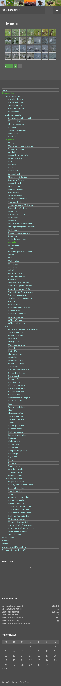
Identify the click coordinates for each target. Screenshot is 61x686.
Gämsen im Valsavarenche (19, 233)
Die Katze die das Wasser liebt (20, 223)
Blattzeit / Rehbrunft (17, 214)
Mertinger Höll (14, 121)
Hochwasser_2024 (16, 102)
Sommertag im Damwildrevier (20, 292)
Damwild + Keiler (15, 183)
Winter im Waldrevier (17, 313)
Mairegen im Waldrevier (18, 143)
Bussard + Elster (15, 379)
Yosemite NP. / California (18, 531)
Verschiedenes (8, 537)
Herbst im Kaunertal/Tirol (19, 516)
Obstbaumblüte (15, 105)
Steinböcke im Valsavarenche (20, 298)
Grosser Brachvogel (16, 373)
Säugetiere (10, 139)
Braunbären (13, 217)
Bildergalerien (8, 93)
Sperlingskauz (14, 466)
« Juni (4, 668)
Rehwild (11, 270)
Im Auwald (12, 338)
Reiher (11, 460)
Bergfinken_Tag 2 (15, 360)
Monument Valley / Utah (18, 522)
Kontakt (5, 544)
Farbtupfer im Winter (17, 401)
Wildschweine (14, 310)
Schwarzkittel (14, 174)
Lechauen (12, 127)
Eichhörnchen (14, 186)
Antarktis (12, 494)
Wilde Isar (12, 136)
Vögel (7, 326)
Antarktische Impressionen (19, 497)
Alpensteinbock (14, 202)
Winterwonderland (16, 317)
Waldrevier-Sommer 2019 (19, 307)
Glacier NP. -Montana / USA (19, 506)
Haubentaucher (15, 429)
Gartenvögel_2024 (16, 416)
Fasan (10, 404)
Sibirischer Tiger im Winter (19, 289)
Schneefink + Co (15, 472)
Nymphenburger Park (17, 450)
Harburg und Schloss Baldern (20, 484)
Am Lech (11, 348)
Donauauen (13, 133)
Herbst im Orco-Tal (16, 108)
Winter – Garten (15, 475)
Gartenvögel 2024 (16, 332)
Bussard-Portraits (15, 335)
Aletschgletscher (15, 491)
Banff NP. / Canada (16, 500)
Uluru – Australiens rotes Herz (21, 528)
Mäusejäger (13, 447)
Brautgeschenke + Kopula (19, 397)
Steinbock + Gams (15, 189)
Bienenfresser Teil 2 (16, 388)
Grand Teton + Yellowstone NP (21, 512)
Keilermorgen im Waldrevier (20, 251)
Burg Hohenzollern (16, 488)
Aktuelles (5, 540)
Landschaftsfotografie (14, 96)
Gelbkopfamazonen (16, 419)
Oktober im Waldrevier (18, 180)
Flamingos (12, 410)
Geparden (12, 236)
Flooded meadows (16, 124)
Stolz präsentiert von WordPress (15, 682)
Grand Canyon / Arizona (18, 509)
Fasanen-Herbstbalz (16, 407)
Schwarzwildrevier (16, 149)
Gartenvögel (13, 376)
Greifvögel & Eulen (16, 425)
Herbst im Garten (15, 432)
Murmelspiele (14, 264)
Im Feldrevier (14, 245)
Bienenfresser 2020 (16, 391)
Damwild (12, 220)
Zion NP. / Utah (14, 534)
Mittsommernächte (16, 519)
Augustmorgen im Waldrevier (20, 205)
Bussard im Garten (16, 363)
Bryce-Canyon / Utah (17, 503)
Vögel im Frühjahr (15, 469)
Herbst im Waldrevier (17, 239)
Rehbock (12, 164)
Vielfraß (11, 301)
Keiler (10, 167)
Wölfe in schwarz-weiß (17, 323)
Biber (10, 161)
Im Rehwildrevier (15, 158)
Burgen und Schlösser (17, 481)
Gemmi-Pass (13, 422)
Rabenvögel (13, 453)
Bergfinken (13, 357)
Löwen (11, 254)
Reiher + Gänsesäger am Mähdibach (23, 329)
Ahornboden (13, 111)
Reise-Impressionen (13, 478)
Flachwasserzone (15, 354)
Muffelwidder (14, 261)
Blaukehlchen (14, 394)
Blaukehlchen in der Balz (18, 369)
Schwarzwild (13, 279)
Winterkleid (13, 170)
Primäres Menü (57, 10)
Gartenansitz (13, 366)
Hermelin (12, 242)
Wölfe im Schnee (15, 320)
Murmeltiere (13, 267)
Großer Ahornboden (17, 130)
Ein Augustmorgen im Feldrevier (21, 226)
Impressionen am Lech (17, 435)
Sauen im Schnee (15, 195)
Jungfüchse (13, 248)
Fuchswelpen (14, 230)
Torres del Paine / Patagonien (20, 525)
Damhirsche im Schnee (17, 198)
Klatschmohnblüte (16, 99)
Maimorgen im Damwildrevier (21, 146)
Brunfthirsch (13, 192)
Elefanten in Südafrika (17, 177)
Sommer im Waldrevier (17, 295)
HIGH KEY (12, 351)
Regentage (12, 456)
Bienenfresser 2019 (16, 385)
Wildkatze (12, 152)
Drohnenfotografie (13, 115)
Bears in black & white (17, 208)
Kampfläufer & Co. (16, 382)
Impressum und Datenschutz (14, 547)
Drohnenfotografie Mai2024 (20, 118)
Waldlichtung (14, 304)
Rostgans (12, 463)
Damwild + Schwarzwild (18, 155)
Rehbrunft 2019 (15, 273)
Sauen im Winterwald (17, 276)
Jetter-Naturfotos (11, 9)
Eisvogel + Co (13, 341)
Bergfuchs (12, 211)
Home (4, 90)
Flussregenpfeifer (15, 413)
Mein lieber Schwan (16, 345)
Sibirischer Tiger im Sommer (20, 286)
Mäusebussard (14, 444)
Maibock (12, 258)
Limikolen (12, 438)
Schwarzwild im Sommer (18, 282)
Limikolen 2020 (14, 441)
